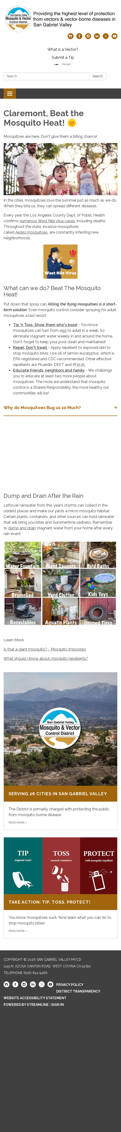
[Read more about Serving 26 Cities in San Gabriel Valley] (60, 751)
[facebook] (79, 38)
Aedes (20, 232)
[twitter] (106, 38)
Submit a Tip (63, 57)
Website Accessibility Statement (35, 998)
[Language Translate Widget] (56, 64)
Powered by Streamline (26, 1005)
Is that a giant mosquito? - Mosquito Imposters (45, 649)
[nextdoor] (71, 38)
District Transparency (78, 991)
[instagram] (88, 38)
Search (98, 76)
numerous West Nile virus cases (47, 221)
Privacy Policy (70, 985)
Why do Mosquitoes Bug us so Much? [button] (43, 407)
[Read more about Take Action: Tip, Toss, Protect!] (60, 887)
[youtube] (114, 38)
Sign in (57, 1005)
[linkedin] (97, 38)
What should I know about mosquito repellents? (46, 658)
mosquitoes (37, 232)
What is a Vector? (62, 49)
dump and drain (22, 528)
